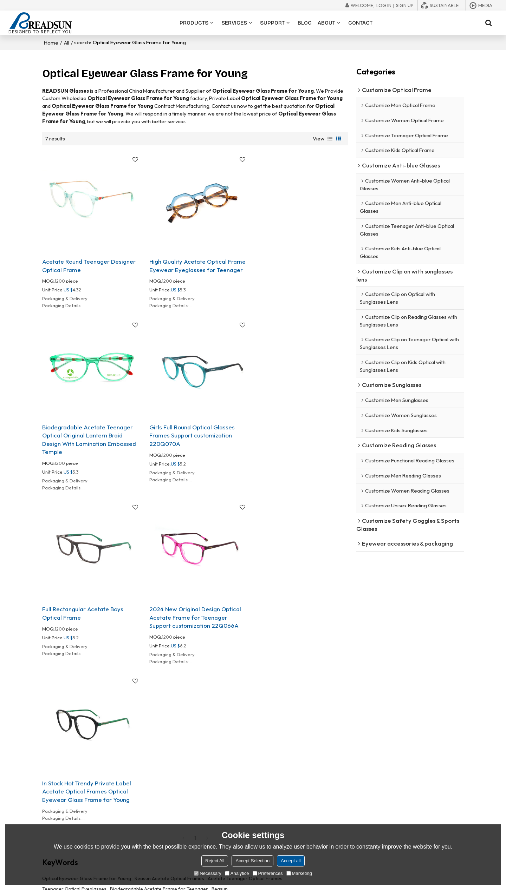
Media (485, 5)
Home (51, 42)
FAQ (420, 792)
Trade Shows (430, 812)
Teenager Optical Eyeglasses (74, 715)
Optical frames (160, 782)
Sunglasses (156, 802)
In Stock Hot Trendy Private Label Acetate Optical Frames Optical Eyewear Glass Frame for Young (86, 617)
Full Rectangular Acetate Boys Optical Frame (187, 442)
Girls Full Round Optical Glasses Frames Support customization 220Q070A (85, 446)
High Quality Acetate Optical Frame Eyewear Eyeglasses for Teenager (195, 262)
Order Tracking (433, 821)
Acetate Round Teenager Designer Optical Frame (89, 262)
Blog (421, 802)
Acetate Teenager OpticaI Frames (245, 705)
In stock (243, 802)
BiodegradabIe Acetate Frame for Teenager (159, 715)
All (66, 42)
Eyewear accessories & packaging (182, 821)
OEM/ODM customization (263, 782)
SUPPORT (272, 23)
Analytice (237, 873)
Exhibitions (337, 812)
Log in (383, 5)
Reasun (220, 715)
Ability (332, 792)
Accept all (290, 860)
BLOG (305, 23)
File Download (432, 782)
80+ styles (246, 792)
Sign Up (405, 5)
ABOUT (326, 23)
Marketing (299, 873)
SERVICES (234, 23)
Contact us (337, 821)
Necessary (207, 873)
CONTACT (360, 23)
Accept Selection (252, 860)
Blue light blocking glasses (173, 792)
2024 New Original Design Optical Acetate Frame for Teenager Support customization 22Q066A (296, 446)
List (330, 138)
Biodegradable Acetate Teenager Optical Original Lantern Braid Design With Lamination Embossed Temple (298, 271)
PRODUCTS (194, 23)
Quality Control (342, 802)
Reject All (214, 860)
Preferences (268, 873)
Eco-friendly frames (257, 812)
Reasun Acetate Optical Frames (169, 705)
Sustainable (444, 5)
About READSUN (343, 782)
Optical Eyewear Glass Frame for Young (86, 705)
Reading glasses (162, 812)
